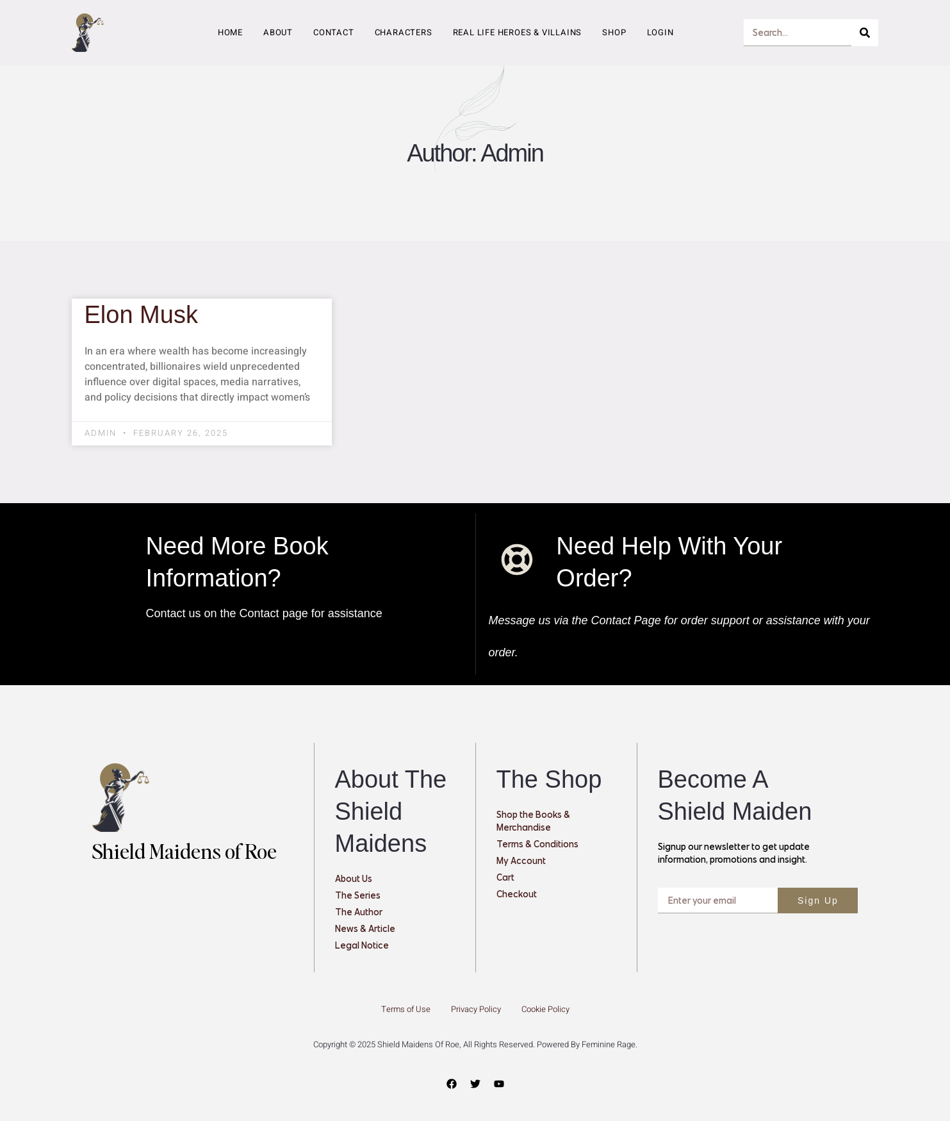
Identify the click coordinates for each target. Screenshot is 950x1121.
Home (230, 32)
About (278, 32)
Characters (403, 32)
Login (660, 32)
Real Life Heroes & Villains (517, 32)
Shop (614, 32)
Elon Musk (141, 314)
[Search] (864, 32)
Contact (333, 32)
